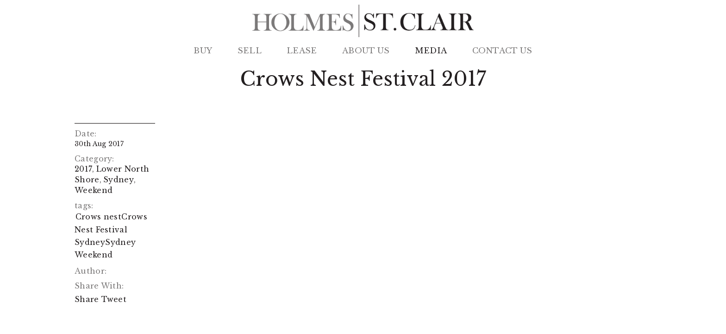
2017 (83, 168)
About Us (365, 51)
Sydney (118, 179)
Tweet (114, 299)
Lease (302, 51)
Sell (250, 51)
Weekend (94, 190)
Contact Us (502, 51)
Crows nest (98, 216)
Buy (203, 51)
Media (431, 51)
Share (87, 299)
